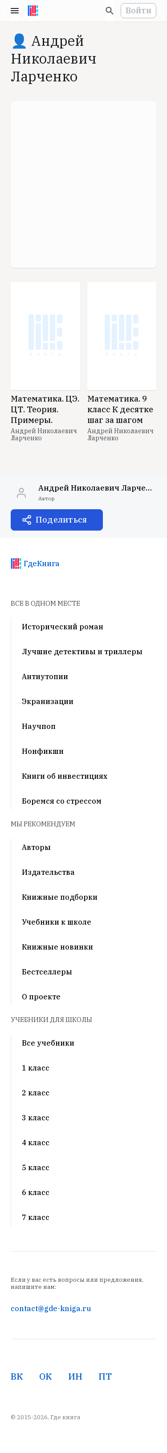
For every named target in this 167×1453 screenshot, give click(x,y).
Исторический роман (62, 626)
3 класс (35, 1117)
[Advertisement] (83, 184)
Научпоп (39, 726)
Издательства (48, 872)
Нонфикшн (43, 751)
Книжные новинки (57, 946)
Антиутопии (45, 676)
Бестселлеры (47, 971)
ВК (17, 1376)
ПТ (105, 1376)
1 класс (35, 1067)
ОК (45, 1376)
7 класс (35, 1217)
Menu (15, 10)
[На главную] (33, 10)
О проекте (41, 996)
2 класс (35, 1092)
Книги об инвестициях (64, 776)
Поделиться (61, 520)
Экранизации (47, 701)
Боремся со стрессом (62, 801)
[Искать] (110, 10)
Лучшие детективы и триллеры (82, 651)
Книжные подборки (60, 897)
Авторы (36, 847)
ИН (75, 1376)
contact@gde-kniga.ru (51, 1308)
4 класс (35, 1142)
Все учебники (48, 1042)
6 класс (35, 1192)
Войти (138, 10)
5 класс (35, 1167)
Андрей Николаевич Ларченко (44, 434)
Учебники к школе (56, 922)
